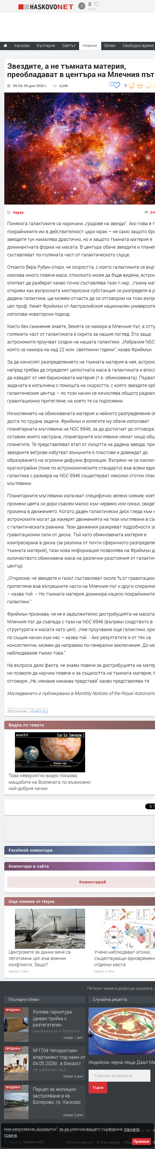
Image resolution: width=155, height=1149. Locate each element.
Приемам (141, 1142)
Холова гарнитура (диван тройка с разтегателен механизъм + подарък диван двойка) (56, 1024)
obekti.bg (38, 711)
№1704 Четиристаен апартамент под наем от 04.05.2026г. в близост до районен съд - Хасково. (59, 1063)
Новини (90, 45)
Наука (18, 212)
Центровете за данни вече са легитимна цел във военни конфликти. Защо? (40, 958)
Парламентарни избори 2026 (30, 54)
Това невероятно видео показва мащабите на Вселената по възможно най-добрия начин (50, 781)
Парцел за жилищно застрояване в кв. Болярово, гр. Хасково (57, 1095)
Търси (98, 1088)
